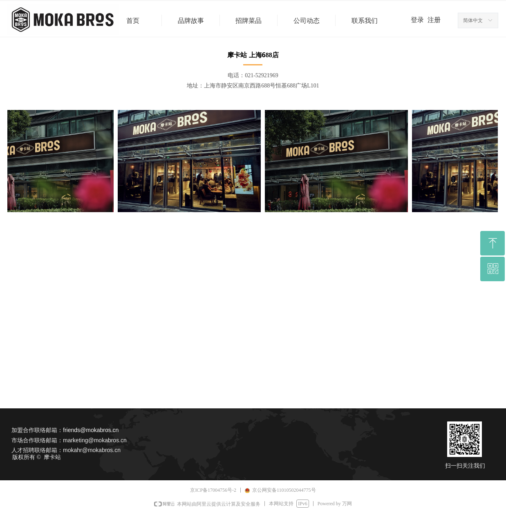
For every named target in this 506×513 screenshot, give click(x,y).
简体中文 (473, 20)
